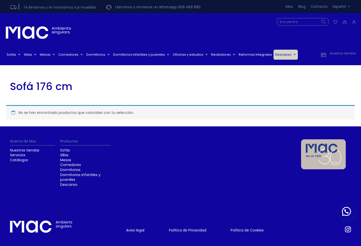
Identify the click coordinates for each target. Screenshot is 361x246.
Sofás (14, 55)
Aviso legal (135, 230)
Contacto (319, 6)
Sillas (30, 55)
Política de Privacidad (187, 230)
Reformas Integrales (255, 54)
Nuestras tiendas (24, 150)
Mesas (47, 55)
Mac (289, 6)
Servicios (17, 154)
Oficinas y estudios (190, 55)
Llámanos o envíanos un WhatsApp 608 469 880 (158, 7)
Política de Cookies (247, 230)
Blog (302, 6)
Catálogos (19, 159)
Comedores (70, 55)
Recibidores (223, 55)
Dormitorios (98, 55)
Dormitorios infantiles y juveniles (141, 55)
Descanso (285, 55)
